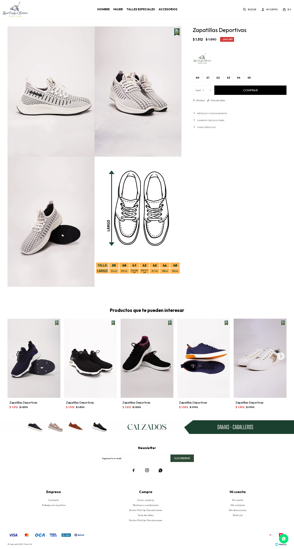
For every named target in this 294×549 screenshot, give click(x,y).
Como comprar (145, 499)
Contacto (53, 499)
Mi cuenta (237, 499)
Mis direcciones (237, 510)
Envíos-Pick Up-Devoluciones (145, 510)
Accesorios (168, 9)
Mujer (118, 9)
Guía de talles (218, 100)
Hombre (103, 9)
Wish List (238, 515)
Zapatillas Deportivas (23, 402)
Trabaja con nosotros (54, 505)
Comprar (250, 90)
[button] (281, 356)
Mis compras (238, 505)
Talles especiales (141, 9)
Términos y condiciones (146, 505)
